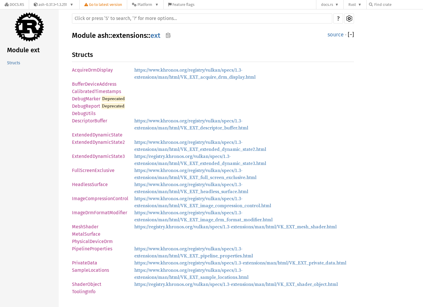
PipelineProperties (92, 249)
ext (155, 35)
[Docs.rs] (14, 4)
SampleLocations (90, 270)
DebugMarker (86, 99)
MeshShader (85, 227)
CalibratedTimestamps (96, 91)
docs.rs (327, 4)
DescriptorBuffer (89, 121)
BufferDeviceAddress (94, 84)
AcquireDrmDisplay (92, 70)
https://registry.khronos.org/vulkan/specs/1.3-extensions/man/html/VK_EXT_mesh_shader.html (235, 226)
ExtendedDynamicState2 (98, 142)
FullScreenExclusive (93, 170)
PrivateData (84, 263)
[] (351, 35)
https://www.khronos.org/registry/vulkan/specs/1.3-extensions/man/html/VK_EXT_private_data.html (240, 262)
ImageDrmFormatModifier (99, 212)
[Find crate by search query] (398, 4)
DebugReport (86, 106)
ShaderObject (86, 284)
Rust (352, 4)
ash (103, 35)
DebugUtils (83, 113)
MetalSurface (86, 234)
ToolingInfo (83, 291)
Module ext (23, 50)
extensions (129, 35)
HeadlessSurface (90, 184)
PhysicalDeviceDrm (92, 241)
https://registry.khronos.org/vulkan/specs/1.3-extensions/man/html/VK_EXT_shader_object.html (236, 284)
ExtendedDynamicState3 (98, 156)
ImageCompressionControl (100, 198)
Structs (13, 62)
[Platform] (145, 4)
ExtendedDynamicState (97, 135)
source (336, 34)
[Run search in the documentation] (202, 18)
